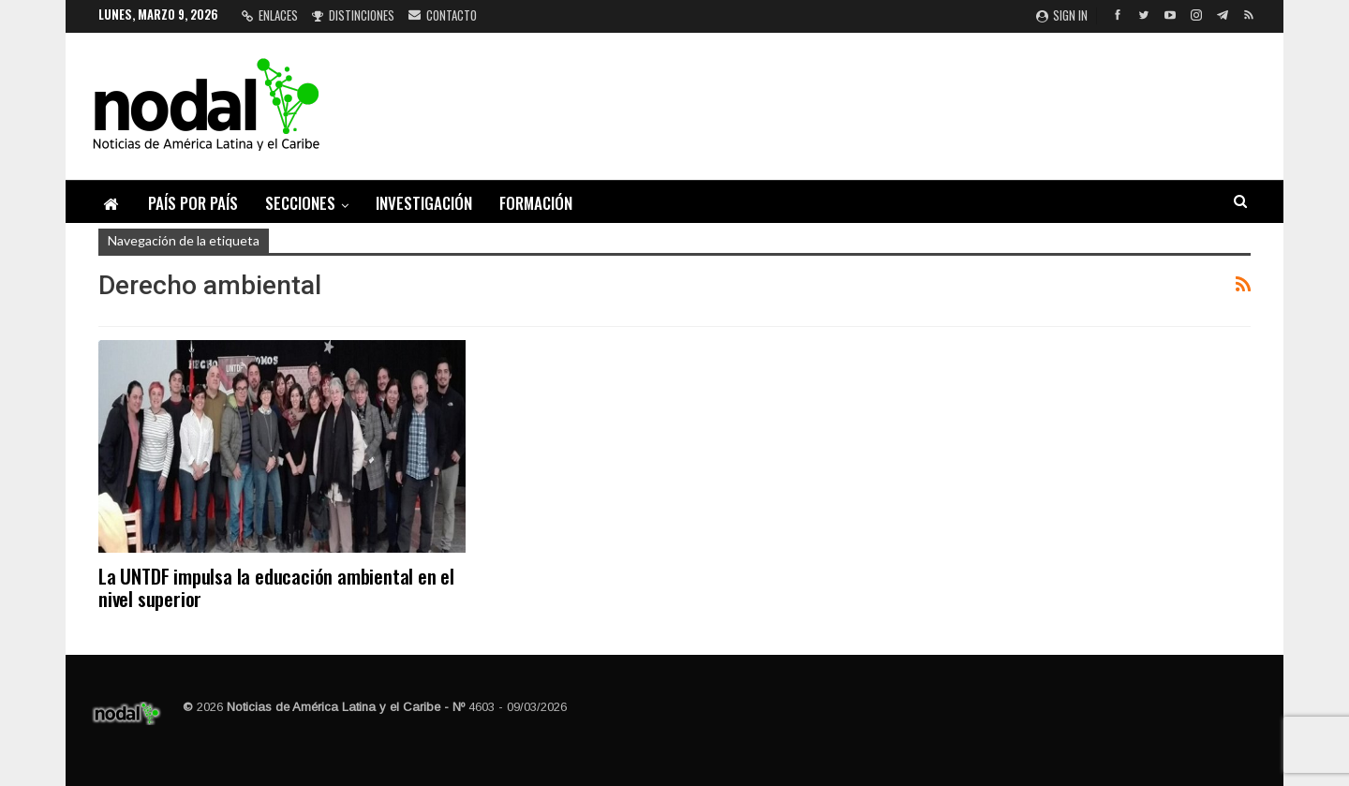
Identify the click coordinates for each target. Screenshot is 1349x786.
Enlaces (270, 15)
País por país (193, 203)
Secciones (300, 203)
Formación (535, 203)
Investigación (424, 203)
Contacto (442, 15)
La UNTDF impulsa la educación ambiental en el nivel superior (276, 587)
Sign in (1062, 15)
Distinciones (353, 15)
